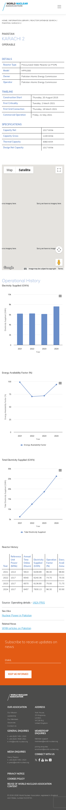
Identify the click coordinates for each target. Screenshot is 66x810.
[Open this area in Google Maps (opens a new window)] (8, 267)
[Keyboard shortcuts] (25, 269)
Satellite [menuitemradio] (24, 170)
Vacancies (11, 723)
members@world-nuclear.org (46, 742)
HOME (4, 21)
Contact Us (11, 726)
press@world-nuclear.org (19, 763)
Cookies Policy (16, 779)
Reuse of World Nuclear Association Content (29, 785)
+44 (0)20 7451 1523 (17, 760)
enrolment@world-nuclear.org (46, 749)
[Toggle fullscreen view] (58, 169)
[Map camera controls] (58, 249)
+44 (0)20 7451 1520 (17, 736)
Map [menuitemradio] (10, 170)
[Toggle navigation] (59, 6)
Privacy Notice (15, 774)
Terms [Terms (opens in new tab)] (60, 269)
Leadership (11, 716)
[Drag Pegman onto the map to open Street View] (58, 262)
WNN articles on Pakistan (16, 628)
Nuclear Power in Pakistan (17, 615)
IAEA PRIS (39, 603)
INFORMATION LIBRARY (19, 21)
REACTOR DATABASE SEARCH (43, 21)
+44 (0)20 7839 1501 (17, 739)
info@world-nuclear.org (18, 742)
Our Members (12, 719)
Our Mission (12, 713)
